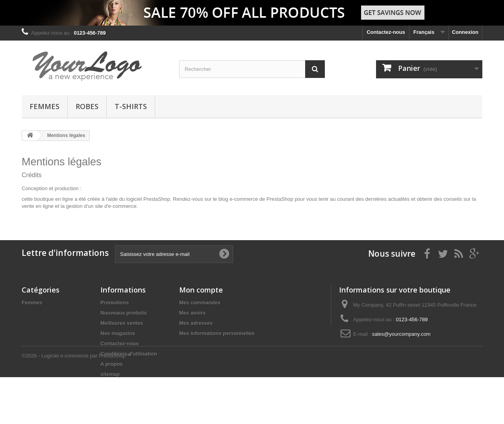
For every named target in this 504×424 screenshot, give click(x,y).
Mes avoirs (192, 313)
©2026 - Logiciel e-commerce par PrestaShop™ (76, 402)
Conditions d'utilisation (128, 354)
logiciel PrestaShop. (149, 199)
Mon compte (201, 289)
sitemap (110, 374)
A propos (111, 364)
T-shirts (131, 106)
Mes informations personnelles (216, 333)
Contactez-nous (386, 32)
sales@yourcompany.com (401, 334)
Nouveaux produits (123, 313)
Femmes (44, 106)
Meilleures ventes (121, 323)
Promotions (114, 303)
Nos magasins (117, 333)
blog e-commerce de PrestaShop (256, 199)
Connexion (465, 32)
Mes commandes (199, 303)
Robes (87, 106)
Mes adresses (196, 323)
